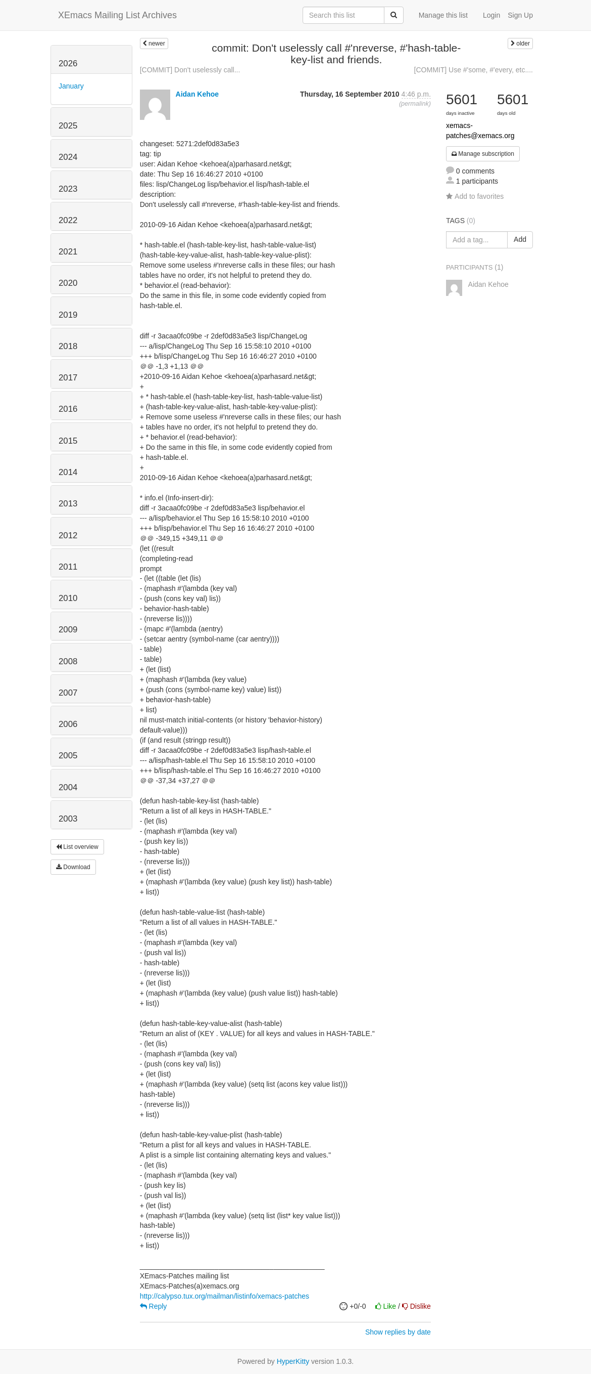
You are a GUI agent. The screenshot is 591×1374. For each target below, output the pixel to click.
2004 (68, 787)
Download (73, 867)
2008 (68, 661)
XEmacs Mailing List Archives (117, 15)
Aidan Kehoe (197, 94)
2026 (68, 63)
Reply (153, 1306)
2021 (68, 251)
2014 (68, 472)
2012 (68, 535)
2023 (68, 189)
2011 (68, 567)
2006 (68, 724)
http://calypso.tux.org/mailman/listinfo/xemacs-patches (224, 1296)
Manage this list (443, 15)
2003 (68, 819)
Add (520, 239)
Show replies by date (398, 1332)
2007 (68, 693)
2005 (68, 755)
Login (491, 15)
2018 (68, 346)
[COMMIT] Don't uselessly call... (190, 70)
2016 (68, 409)
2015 (68, 441)
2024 (68, 157)
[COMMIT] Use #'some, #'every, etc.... (473, 70)
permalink (415, 103)
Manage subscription (483, 153)
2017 (68, 377)
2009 (68, 629)
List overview (77, 846)
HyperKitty (293, 1361)
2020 (68, 283)
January (71, 86)
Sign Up (520, 15)
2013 (68, 503)
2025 (68, 126)
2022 (68, 220)
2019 (68, 315)
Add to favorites (475, 196)
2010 (68, 598)
